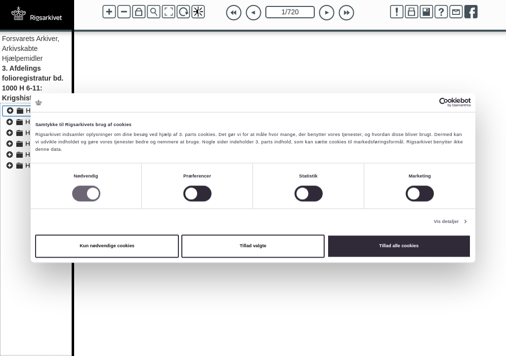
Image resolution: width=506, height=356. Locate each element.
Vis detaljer (446, 221)
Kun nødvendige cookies (107, 246)
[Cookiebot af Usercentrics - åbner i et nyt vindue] (427, 102)
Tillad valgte (253, 246)
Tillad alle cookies (399, 246)
